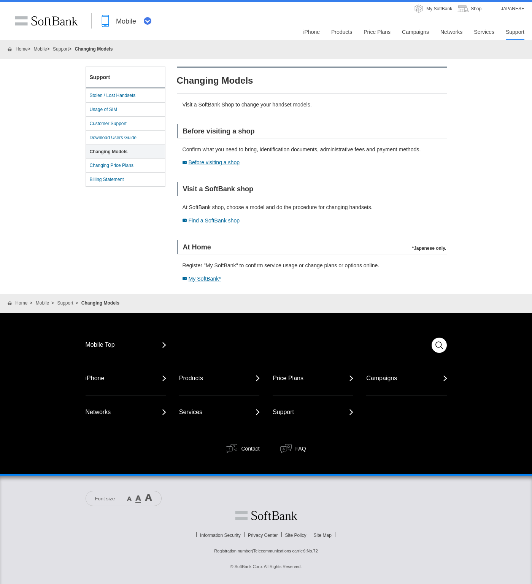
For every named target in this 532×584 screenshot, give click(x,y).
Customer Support (108, 123)
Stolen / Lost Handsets (113, 95)
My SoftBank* (205, 279)
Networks (98, 412)
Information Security (220, 535)
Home (22, 49)
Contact (250, 449)
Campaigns (381, 378)
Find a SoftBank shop (214, 220)
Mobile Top (100, 344)
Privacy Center (263, 535)
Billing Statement (107, 179)
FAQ (300, 449)
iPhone (95, 378)
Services (190, 412)
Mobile (40, 49)
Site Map (323, 535)
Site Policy (295, 535)
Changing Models (109, 151)
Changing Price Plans (111, 165)
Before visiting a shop (214, 162)
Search (439, 345)
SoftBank (46, 21)
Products (191, 378)
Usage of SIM (104, 109)
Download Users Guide (113, 137)
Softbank (266, 515)
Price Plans (288, 378)
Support (61, 49)
